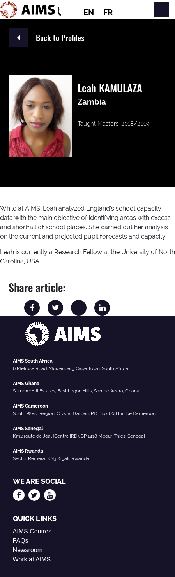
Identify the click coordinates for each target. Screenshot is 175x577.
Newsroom (27, 550)
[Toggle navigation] (161, 9)
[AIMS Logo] (29, 9)
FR (108, 12)
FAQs (20, 540)
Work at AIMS (32, 559)
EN (88, 12)
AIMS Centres (32, 531)
